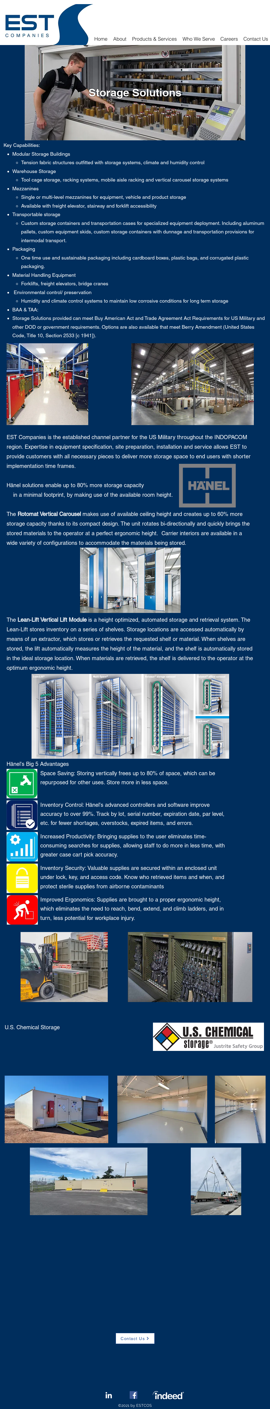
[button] (154, 39)
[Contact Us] (135, 1338)
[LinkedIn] (108, 1395)
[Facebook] (133, 1395)
